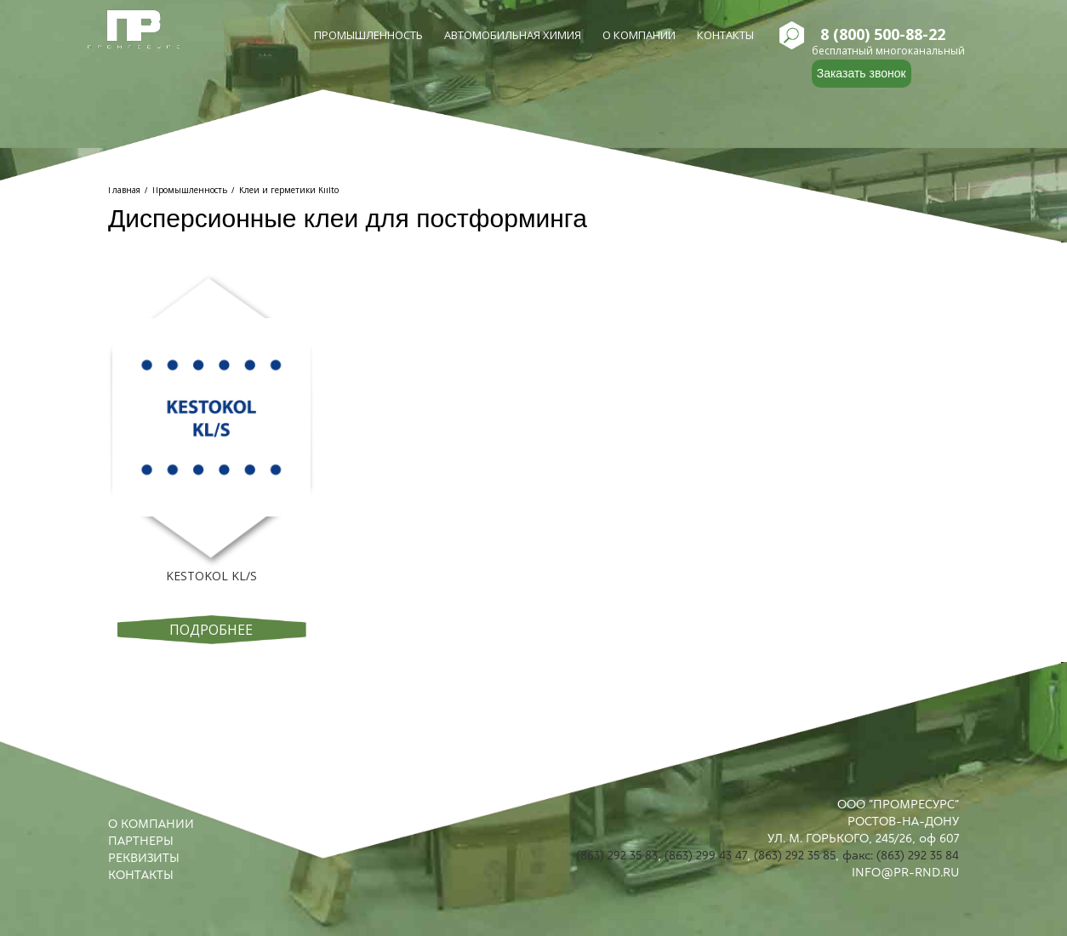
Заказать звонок (861, 73)
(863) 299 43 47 (706, 855)
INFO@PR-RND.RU (905, 872)
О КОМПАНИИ (151, 823)
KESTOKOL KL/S (211, 576)
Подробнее (211, 629)
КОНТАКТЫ (141, 874)
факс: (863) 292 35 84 (900, 855)
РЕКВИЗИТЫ (144, 857)
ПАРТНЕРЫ (141, 840)
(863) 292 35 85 (795, 855)
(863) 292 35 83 (617, 855)
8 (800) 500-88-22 (883, 35)
